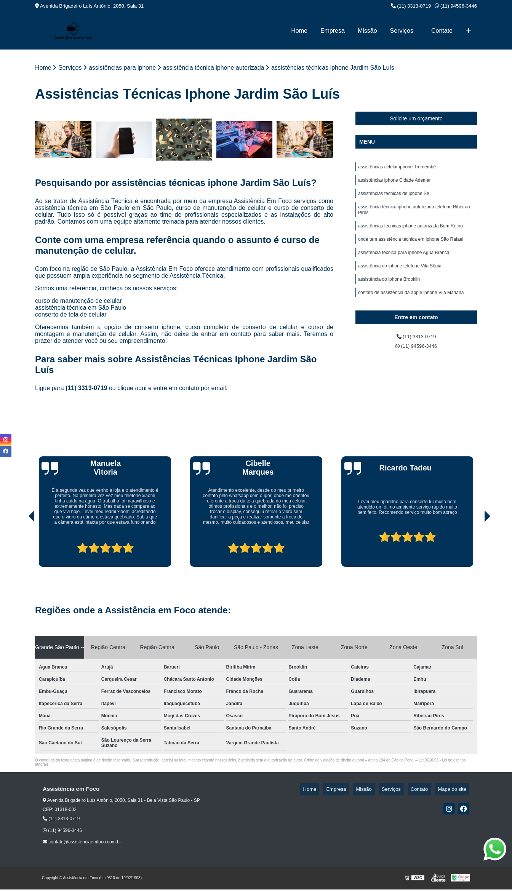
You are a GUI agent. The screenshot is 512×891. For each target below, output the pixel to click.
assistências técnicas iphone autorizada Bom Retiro (410, 234)
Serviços (401, 30)
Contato (442, 30)
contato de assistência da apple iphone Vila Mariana (411, 306)
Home (299, 30)
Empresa (332, 30)
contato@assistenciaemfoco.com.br (82, 843)
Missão (367, 30)
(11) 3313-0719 (411, 6)
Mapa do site (455, 791)
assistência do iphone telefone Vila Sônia (400, 277)
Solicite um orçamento (416, 120)
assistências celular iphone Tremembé (397, 169)
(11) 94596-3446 (456, 6)
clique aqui (132, 390)
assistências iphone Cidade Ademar (394, 183)
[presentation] (21, 547)
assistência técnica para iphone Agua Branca (404, 263)
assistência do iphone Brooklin (389, 291)
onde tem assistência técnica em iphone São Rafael (410, 248)
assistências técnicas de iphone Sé (393, 198)
